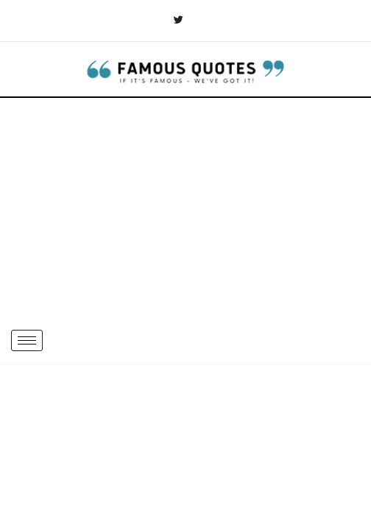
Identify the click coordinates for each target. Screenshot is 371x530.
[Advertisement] (185, 208)
